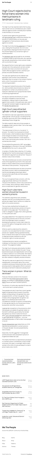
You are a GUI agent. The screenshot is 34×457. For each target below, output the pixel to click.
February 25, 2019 (30, 386)
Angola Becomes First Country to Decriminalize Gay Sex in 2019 (12, 392)
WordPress (29, 454)
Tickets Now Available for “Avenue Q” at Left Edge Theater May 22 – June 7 (13, 411)
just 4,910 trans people (12, 315)
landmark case (8, 56)
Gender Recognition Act (11, 106)
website (6, 125)
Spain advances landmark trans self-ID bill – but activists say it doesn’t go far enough (24, 362)
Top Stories (25, 23)
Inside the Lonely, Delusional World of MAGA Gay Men (13, 417)
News (21, 23)
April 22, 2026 (30, 398)
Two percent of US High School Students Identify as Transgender (12, 386)
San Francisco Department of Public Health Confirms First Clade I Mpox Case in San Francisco (14, 405)
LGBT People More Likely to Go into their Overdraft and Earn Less (14, 380)
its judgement (21, 46)
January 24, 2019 (30, 392)
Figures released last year (9, 324)
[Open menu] (31, 2)
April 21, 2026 (30, 411)
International (17, 23)
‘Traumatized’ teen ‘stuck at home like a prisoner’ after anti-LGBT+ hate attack (8, 362)
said (15, 333)
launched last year (10, 37)
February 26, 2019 (30, 380)
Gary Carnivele (10, 23)
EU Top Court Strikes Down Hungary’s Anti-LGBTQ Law (13, 398)
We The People (6, 2)
